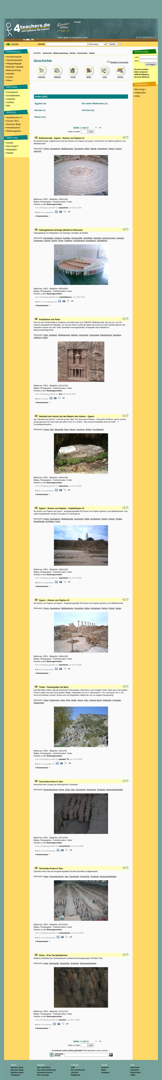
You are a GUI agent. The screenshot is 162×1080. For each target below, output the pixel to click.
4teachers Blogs (13, 124)
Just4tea (10, 102)
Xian (73, 790)
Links (104, 77)
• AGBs (136, 96)
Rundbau (67, 238)
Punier (60, 241)
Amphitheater (39, 521)
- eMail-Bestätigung (141, 74)
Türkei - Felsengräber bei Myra (53, 687)
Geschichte (82, 53)
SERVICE (11, 112)
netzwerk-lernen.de (45, 1072)
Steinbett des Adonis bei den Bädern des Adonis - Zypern (66, 416)
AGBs (133, 1075)
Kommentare (42, 216)
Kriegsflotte (87, 238)
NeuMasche (75, 1075)
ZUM (73, 1067)
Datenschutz (136, 1072)
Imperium (120, 238)
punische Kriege (108, 238)
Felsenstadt (94, 335)
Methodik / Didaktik (14, 67)
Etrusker (38, 110)
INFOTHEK (11, 87)
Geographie (81, 790)
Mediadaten (11, 149)
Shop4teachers (14, 117)
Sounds (9, 77)
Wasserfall (59, 429)
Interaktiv (10, 74)
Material (57, 77)
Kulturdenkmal (106, 335)
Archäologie (102, 149)
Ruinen (119, 149)
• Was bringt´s (139, 89)
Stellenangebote (13, 131)
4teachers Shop (17, 1067)
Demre (80, 700)
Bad (52, 429)
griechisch (80, 429)
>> (99, 128)
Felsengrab (54, 700)
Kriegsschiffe (77, 238)
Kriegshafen (48, 238)
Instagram (105, 1072)
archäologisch (79, 241)
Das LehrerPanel (44, 1067)
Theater (119, 519)
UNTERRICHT (13, 51)
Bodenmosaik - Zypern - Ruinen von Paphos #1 (61, 138)
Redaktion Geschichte (119, 62)
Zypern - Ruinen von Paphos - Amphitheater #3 (61, 508)
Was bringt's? (12, 146)
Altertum (74, 335)
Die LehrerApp (43, 1075)
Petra (45, 335)
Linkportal (10, 99)
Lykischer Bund (95, 700)
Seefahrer (68, 241)
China (67, 790)
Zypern (46, 149)
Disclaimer (135, 1070)
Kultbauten (107, 700)
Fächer (73, 53)
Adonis (72, 429)
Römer (37, 117)
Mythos (89, 429)
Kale (86, 700)
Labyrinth (37, 151)
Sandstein (117, 335)
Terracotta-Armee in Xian (51, 781)
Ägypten (38, 103)
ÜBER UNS (12, 137)
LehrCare (74, 1072)
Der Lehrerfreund (78, 1070)
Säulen (118, 608)
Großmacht (38, 241)
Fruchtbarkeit (98, 429)
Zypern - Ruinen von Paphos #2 (54, 600)
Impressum (135, 1067)
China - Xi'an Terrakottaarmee (53, 955)
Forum (73, 77)
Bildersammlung (13, 70)
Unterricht (47, 53)
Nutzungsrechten (54, 204)
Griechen (86, 110)
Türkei (46, 700)
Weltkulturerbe (67, 149)
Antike (92, 53)
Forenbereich (12, 92)
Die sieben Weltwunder (93, 103)
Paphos (111, 149)
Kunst (57, 521)
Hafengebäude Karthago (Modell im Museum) (60, 230)
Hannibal (97, 238)
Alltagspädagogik (14, 63)
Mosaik (94, 149)
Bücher (120, 77)
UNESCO (38, 337)
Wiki (8, 106)
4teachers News (17, 1072)
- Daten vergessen (140, 72)
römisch (47, 241)
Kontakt (9, 143)
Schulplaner (15, 1075)
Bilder (89, 77)
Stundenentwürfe (14, 57)
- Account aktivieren (141, 77)
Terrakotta (101, 790)
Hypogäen (116, 700)
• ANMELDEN (139, 93)
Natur (66, 429)
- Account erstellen (140, 69)
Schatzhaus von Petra (49, 319)
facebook (105, 1067)
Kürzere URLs (12, 121)
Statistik (9, 153)
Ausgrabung (55, 149)
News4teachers (13, 128)
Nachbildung (102, 241)
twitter (103, 1070)
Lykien (62, 700)
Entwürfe (41, 77)
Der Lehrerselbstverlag (46, 1070)
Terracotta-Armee (50, 790)
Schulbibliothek (13, 95)
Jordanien (53, 335)
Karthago (58, 238)
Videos (9, 80)
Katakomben (39, 703)
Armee (61, 790)
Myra (68, 700)
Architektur (49, 521)
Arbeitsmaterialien (14, 60)
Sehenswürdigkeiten (114, 790)
